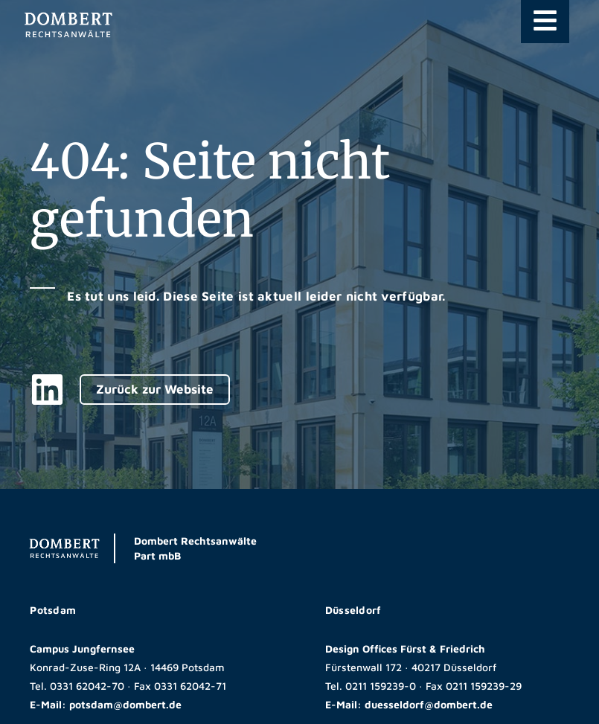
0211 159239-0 (380, 685)
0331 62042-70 (87, 685)
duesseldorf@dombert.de (429, 704)
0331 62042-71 (190, 685)
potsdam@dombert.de (125, 704)
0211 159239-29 (484, 685)
